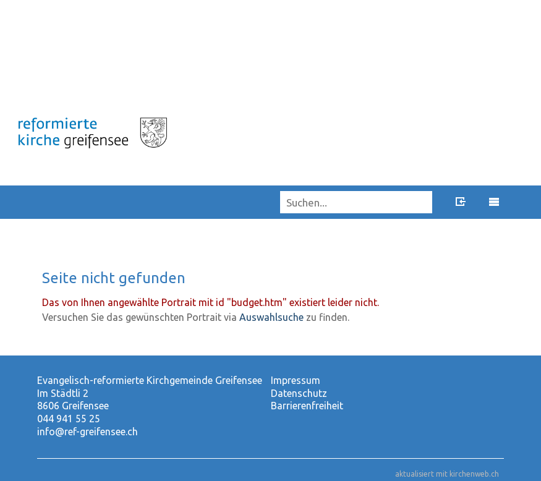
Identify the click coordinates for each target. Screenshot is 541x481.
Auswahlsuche (271, 317)
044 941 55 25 (68, 418)
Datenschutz (299, 393)
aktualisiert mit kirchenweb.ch (447, 474)
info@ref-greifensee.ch (87, 431)
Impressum (295, 380)
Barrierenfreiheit (307, 405)
